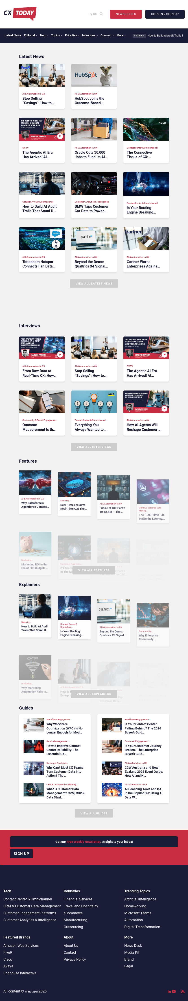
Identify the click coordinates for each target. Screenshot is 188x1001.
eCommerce (73, 913)
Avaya (8, 966)
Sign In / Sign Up (165, 14)
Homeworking (135, 906)
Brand (129, 959)
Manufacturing (75, 920)
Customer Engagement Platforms (29, 913)
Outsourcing (73, 927)
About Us (71, 945)
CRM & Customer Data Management (32, 906)
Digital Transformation (142, 927)
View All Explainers (94, 694)
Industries (90, 35)
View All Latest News (94, 283)
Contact (70, 952)
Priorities (72, 35)
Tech (44, 35)
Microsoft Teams (137, 913)
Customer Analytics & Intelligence (29, 920)
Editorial (30, 35)
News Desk (133, 945)
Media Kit (131, 952)
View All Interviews (94, 447)
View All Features (93, 570)
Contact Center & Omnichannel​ (27, 899)
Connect (107, 35)
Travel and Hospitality (81, 906)
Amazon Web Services (21, 945)
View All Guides (94, 813)
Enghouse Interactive (19, 973)
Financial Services (78, 899)
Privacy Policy (75, 959)
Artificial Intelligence (140, 899)
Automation (133, 920)
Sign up (21, 854)
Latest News (13, 35)
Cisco (7, 959)
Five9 (7, 952)
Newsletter (126, 14)
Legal (128, 966)
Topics (56, 35)
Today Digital (31, 991)
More (121, 35)
